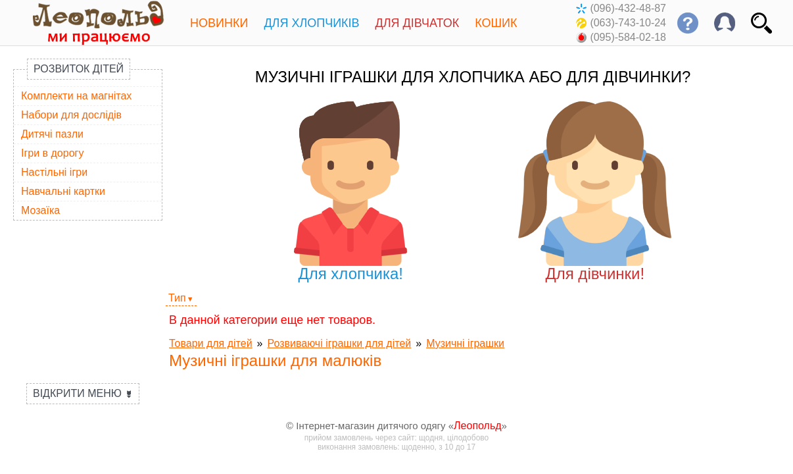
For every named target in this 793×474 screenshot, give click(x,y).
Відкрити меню (83, 393)
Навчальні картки (63, 191)
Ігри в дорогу (52, 153)
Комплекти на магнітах (76, 95)
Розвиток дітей (79, 68)
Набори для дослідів (71, 114)
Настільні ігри (54, 172)
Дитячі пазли (52, 134)
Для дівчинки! (594, 191)
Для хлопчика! (350, 191)
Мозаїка (40, 210)
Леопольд (478, 425)
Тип (177, 297)
